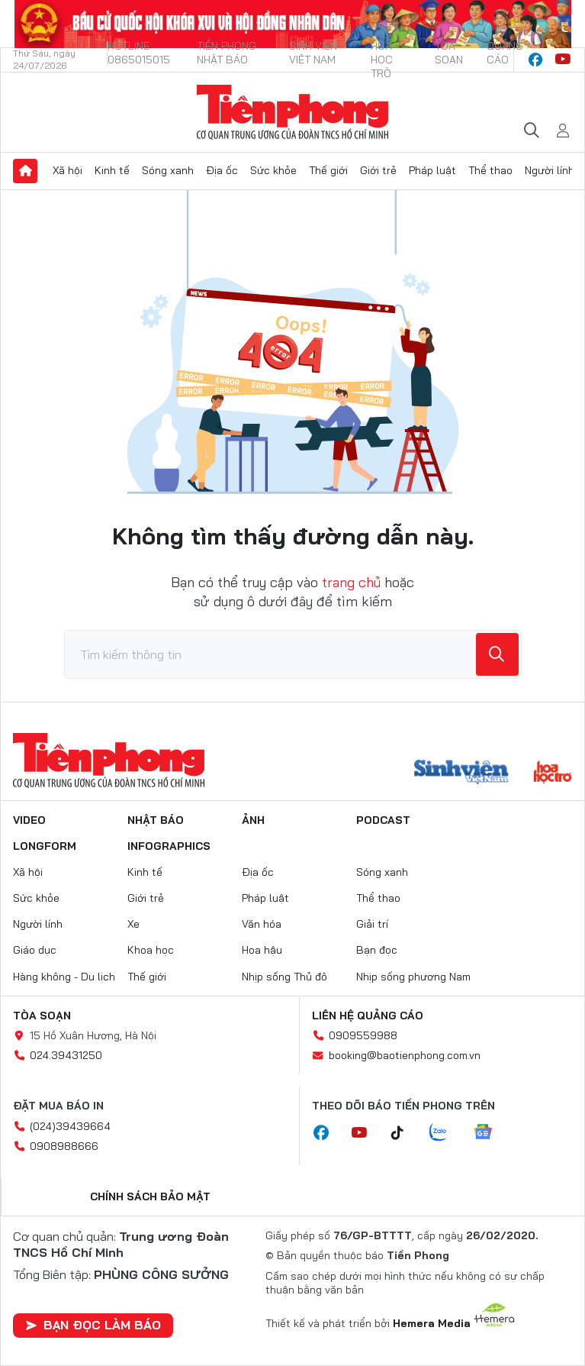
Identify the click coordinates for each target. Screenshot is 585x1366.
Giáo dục (34, 950)
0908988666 (64, 1146)
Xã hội (67, 170)
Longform (44, 846)
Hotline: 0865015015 (139, 52)
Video (29, 820)
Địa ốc (222, 170)
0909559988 (363, 1035)
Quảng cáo (505, 52)
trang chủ (351, 582)
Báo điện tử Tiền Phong (292, 112)
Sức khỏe (273, 170)
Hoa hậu (262, 950)
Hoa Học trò (382, 59)
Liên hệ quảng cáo (367, 1015)
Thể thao (490, 170)
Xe (133, 924)
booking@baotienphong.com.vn (405, 1055)
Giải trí (372, 924)
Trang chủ (25, 171)
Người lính (549, 170)
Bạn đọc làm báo (93, 1324)
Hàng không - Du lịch (64, 976)
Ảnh (253, 820)
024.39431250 (66, 1055)
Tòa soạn (449, 52)
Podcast (383, 820)
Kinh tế (112, 170)
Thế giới (328, 170)
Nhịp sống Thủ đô (284, 976)
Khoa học (150, 950)
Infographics (169, 846)
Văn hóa (261, 924)
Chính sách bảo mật (150, 1196)
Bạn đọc (376, 950)
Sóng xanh (168, 170)
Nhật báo (155, 820)
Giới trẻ (378, 170)
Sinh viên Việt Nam (313, 52)
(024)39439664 (70, 1126)
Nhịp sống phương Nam (413, 976)
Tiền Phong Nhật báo (226, 52)
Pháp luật (432, 170)
